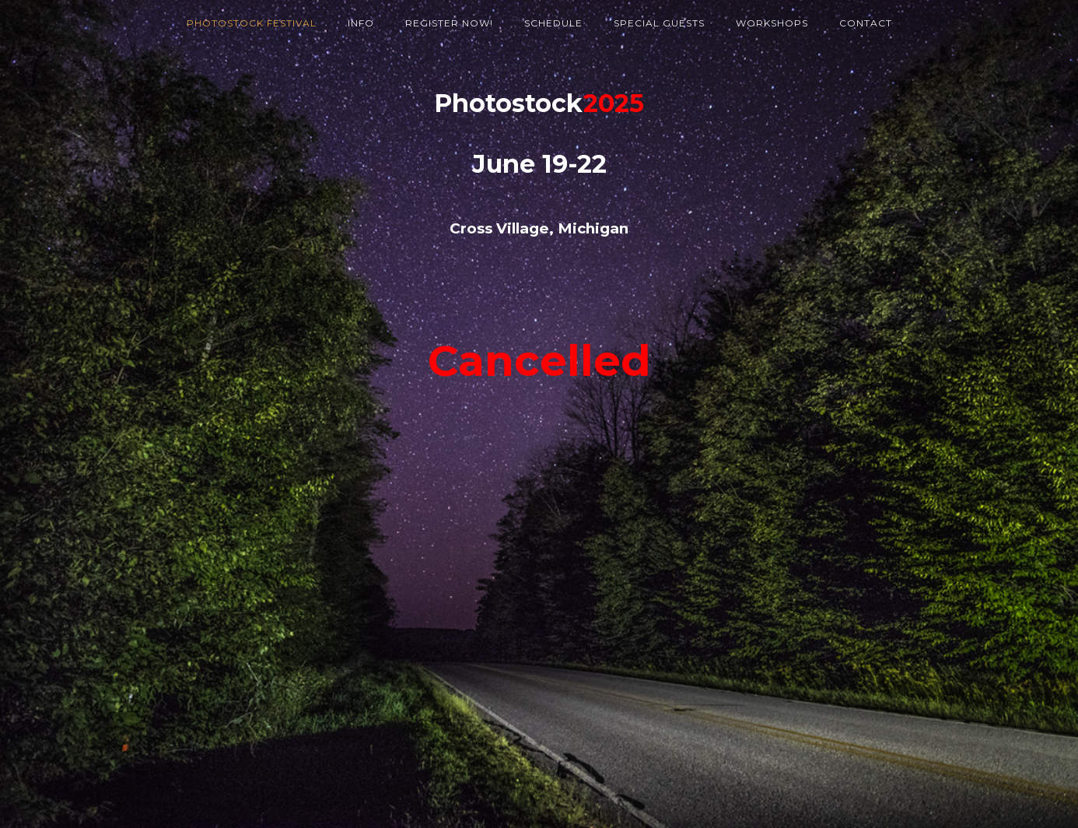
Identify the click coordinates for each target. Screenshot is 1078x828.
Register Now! (449, 23)
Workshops (772, 23)
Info (361, 23)
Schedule (553, 23)
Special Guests (659, 23)
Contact (865, 23)
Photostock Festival (252, 23)
